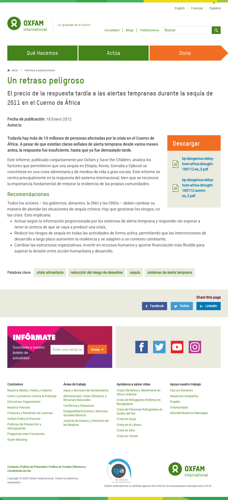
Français (197, 8)
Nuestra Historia (18, 407)
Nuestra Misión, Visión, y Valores (29, 390)
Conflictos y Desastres (78, 405)
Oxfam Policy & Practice (23, 419)
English (180, 8)
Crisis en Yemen (127, 436)
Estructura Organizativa (23, 401)
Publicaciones (149, 30)
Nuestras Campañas (184, 396)
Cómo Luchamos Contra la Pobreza (31, 396)
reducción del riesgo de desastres (97, 272)
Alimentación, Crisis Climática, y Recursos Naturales (85, 398)
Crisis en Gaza (126, 419)
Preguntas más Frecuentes (25, 434)
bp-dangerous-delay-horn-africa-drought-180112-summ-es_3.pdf (193, 188)
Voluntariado (179, 407)
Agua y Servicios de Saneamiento (86, 390)
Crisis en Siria (126, 430)
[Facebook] (154, 306)
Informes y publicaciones (40, 70)
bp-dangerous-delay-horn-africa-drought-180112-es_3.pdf (193, 164)
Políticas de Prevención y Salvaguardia (24, 426)
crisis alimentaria (50, 272)
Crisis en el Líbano (129, 425)
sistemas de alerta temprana (169, 272)
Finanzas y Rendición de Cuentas (30, 413)
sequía (135, 272)
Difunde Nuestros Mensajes (189, 413)
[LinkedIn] (208, 306)
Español (215, 8)
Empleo (175, 401)
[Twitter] (182, 306)
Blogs (130, 30)
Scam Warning (17, 439)
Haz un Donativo (181, 390)
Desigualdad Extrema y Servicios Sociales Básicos (85, 413)
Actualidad (111, 30)
